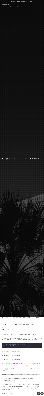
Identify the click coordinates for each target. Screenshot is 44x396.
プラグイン (14, 317)
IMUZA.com (5, 4)
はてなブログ (8, 317)
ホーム (3, 317)
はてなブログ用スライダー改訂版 (19, 334)
